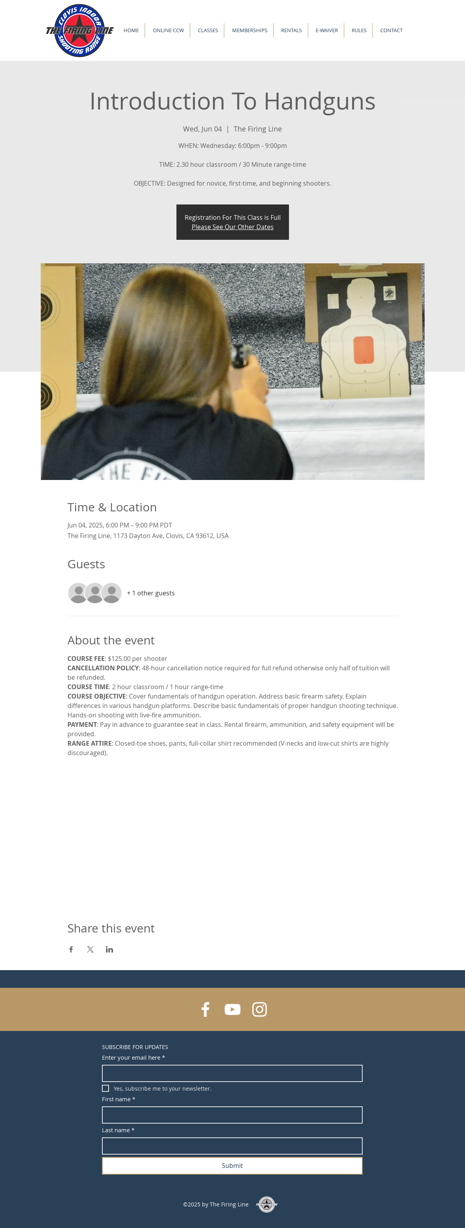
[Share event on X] (90, 949)
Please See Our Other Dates (233, 227)
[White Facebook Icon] (205, 1009)
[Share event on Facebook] (71, 949)
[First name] (230, 1115)
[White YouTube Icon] (232, 1009)
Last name (118, 1130)
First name (118, 1099)
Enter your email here (133, 1057)
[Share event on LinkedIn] (109, 949)
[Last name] (230, 1146)
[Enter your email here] (230, 1073)
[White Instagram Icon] (259, 1009)
